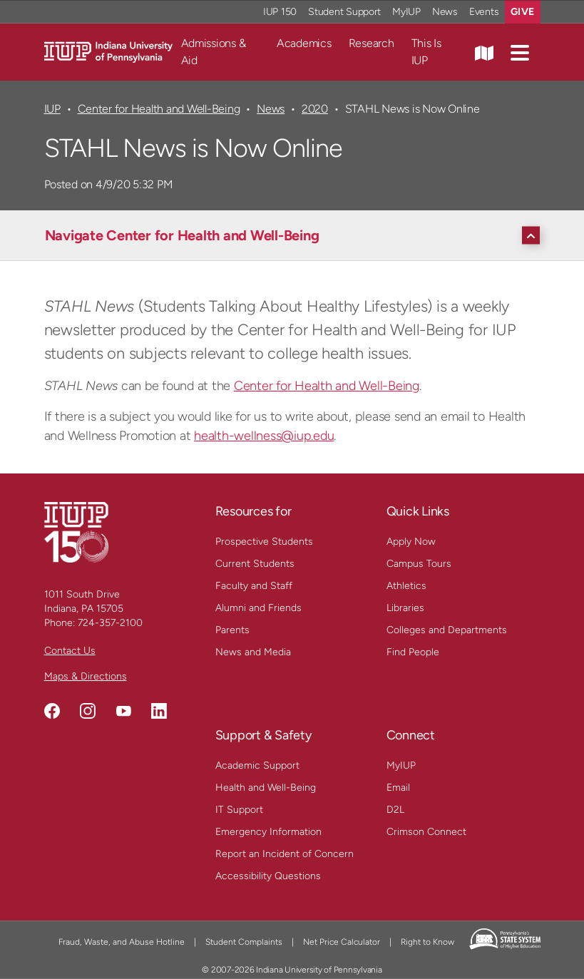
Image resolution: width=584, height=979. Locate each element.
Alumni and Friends (258, 608)
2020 (315, 109)
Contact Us (70, 651)
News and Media (253, 652)
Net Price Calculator (341, 942)
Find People (412, 652)
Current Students (254, 564)
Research (371, 43)
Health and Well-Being (265, 787)
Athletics (406, 586)
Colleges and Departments (446, 630)
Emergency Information (268, 832)
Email (398, 787)
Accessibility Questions (268, 876)
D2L (395, 810)
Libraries (405, 608)
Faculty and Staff (253, 586)
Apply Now (411, 541)
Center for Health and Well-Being (159, 109)
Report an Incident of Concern (284, 854)
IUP (52, 109)
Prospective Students (264, 541)
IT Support (239, 810)
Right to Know (427, 942)
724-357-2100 (110, 623)
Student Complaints (243, 942)
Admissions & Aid (213, 51)
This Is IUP (426, 51)
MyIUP (401, 765)
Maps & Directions (85, 676)
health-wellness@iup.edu (264, 436)
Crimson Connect (426, 832)
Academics (304, 43)
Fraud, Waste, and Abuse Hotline (121, 942)
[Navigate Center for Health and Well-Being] (296, 235)
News (271, 109)
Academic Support (257, 765)
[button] (520, 52)
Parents (232, 630)
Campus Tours (418, 564)
